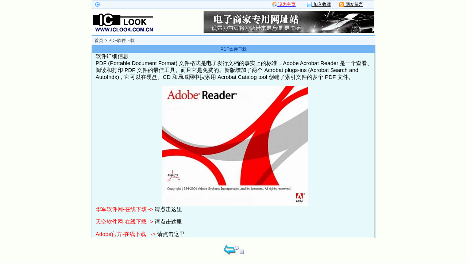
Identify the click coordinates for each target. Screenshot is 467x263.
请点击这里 (168, 209)
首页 (98, 40)
